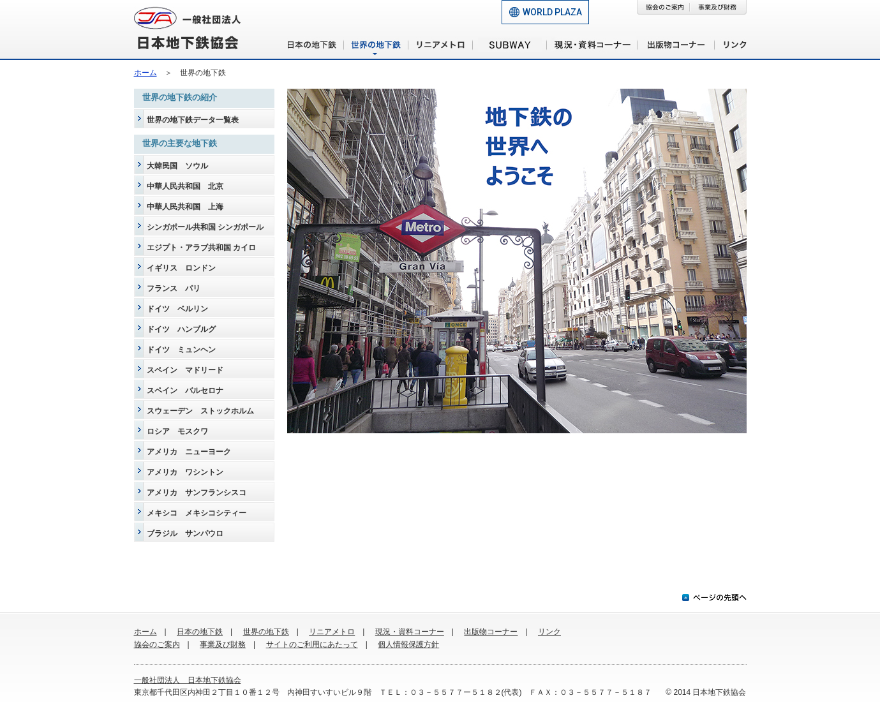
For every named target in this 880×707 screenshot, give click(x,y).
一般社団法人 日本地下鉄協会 (187, 680)
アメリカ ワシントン (185, 472)
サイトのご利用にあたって (312, 644)
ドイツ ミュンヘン (181, 349)
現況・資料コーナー (409, 631)
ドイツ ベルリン (177, 308)
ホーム (145, 72)
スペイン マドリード (185, 370)
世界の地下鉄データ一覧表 (193, 119)
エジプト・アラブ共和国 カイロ (201, 247)
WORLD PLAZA (552, 12)
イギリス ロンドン (181, 268)
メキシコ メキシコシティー (196, 513)
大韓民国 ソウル (177, 165)
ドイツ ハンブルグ (181, 329)
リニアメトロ (332, 631)
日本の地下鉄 (200, 631)
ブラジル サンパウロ (185, 533)
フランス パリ (173, 288)
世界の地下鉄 (266, 631)
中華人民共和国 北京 (185, 186)
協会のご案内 (157, 644)
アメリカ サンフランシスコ (196, 492)
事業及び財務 (223, 644)
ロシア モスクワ (177, 431)
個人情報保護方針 (408, 644)
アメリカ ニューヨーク (189, 451)
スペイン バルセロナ (185, 390)
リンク (549, 631)
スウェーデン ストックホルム (200, 410)
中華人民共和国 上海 (185, 206)
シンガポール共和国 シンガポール (205, 227)
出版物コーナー (491, 631)
